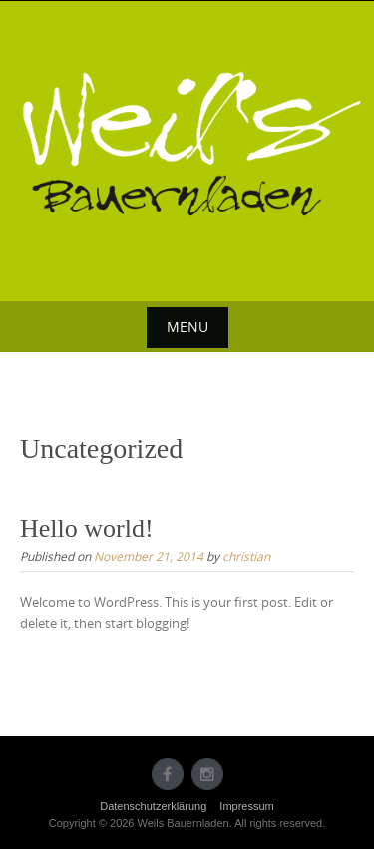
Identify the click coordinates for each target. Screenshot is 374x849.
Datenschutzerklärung (153, 806)
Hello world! (87, 528)
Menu (187, 326)
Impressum (246, 806)
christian (246, 556)
